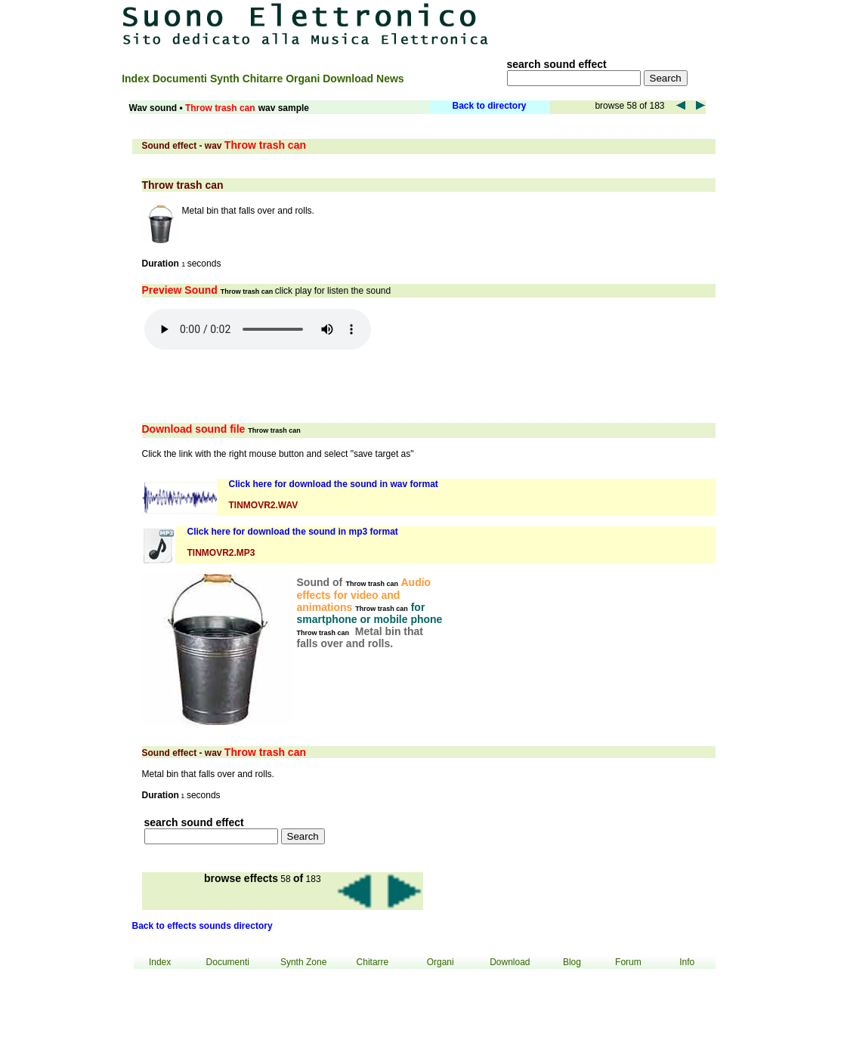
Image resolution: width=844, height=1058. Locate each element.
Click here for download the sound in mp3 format (292, 531)
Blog (572, 962)
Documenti (181, 78)
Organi (304, 78)
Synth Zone (303, 962)
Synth (226, 78)
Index (137, 78)
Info (686, 962)
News (390, 78)
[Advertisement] (618, 24)
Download (349, 78)
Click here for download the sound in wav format (333, 484)
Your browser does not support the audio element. (257, 329)
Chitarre (264, 78)
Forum (628, 962)
